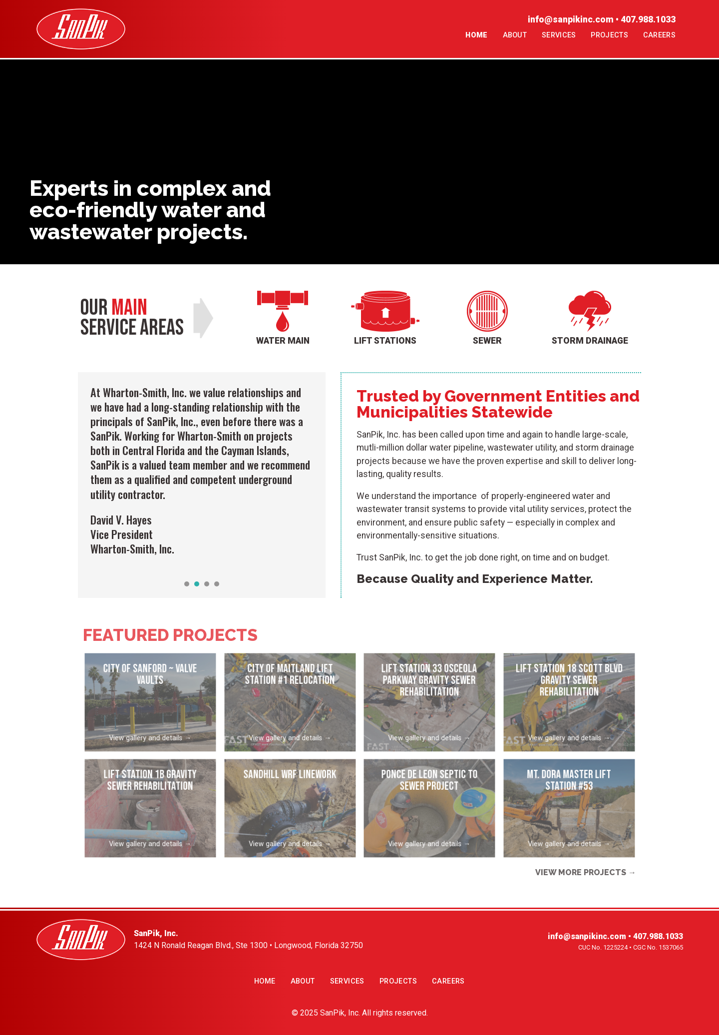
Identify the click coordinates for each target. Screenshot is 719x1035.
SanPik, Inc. (340, 1013)
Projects (609, 35)
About (515, 35)
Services (559, 35)
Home (476, 35)
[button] (186, 583)
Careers (659, 35)
